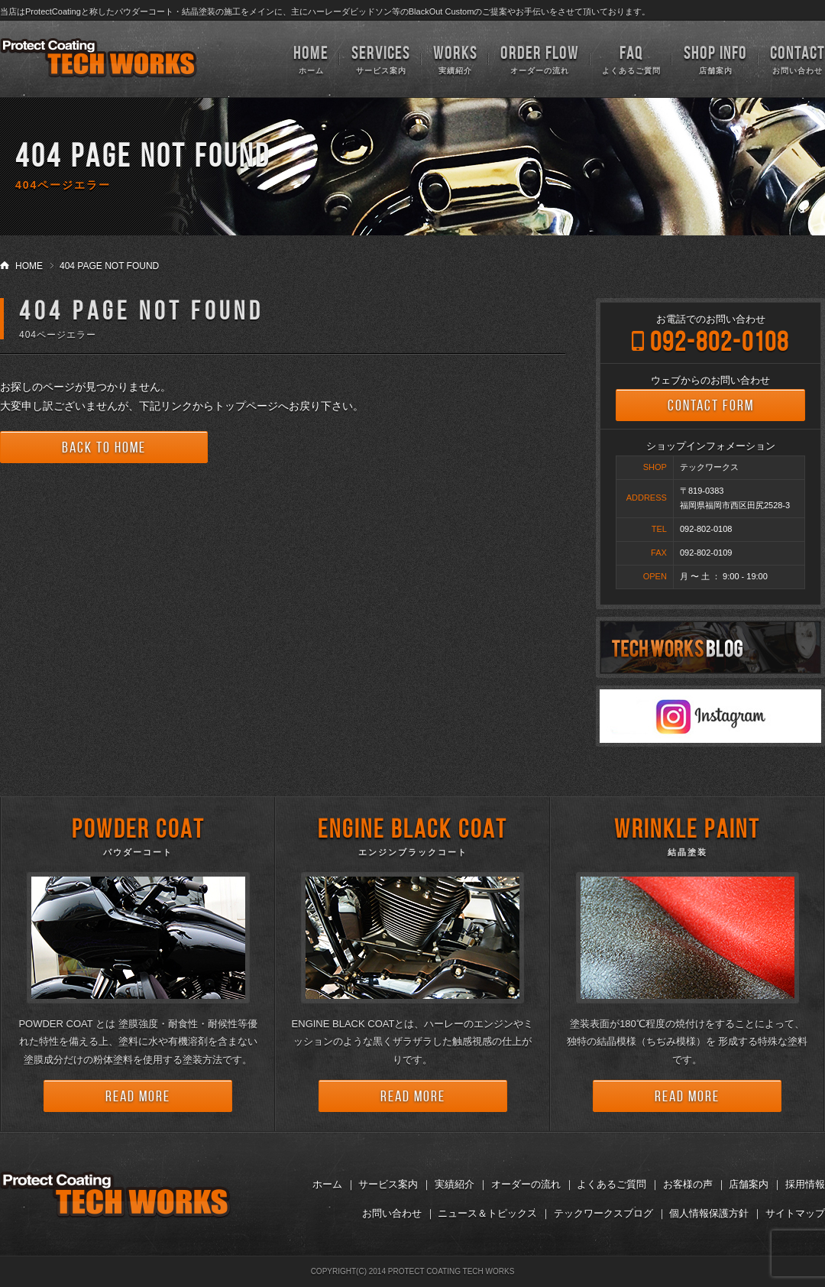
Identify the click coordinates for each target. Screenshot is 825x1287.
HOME (29, 266)
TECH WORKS (98, 58)
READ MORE (137, 1096)
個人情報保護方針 (709, 1213)
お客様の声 (688, 1184)
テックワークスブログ (603, 1213)
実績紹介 (455, 58)
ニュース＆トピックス (487, 1213)
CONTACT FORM (711, 405)
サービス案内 (380, 58)
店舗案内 (715, 58)
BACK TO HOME (104, 447)
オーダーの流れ (539, 58)
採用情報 (805, 1184)
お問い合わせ (797, 58)
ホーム (310, 58)
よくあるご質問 (631, 58)
